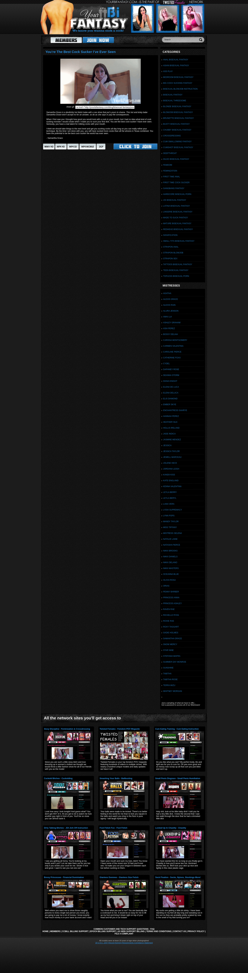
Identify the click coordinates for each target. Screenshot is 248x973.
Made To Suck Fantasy (175, 217)
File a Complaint (124, 934)
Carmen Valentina (173, 346)
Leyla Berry (170, 492)
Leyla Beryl (169, 498)
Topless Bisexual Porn (176, 276)
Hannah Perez (171, 416)
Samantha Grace (172, 638)
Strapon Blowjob (173, 253)
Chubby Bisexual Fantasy (177, 130)
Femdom (167, 165)
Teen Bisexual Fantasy (176, 270)
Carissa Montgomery (175, 340)
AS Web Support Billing (131, 931)
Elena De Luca (171, 387)
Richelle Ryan (171, 615)
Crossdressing (172, 136)
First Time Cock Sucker (176, 182)
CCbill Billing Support (75, 931)
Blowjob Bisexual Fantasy (178, 112)
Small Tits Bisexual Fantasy (179, 241)
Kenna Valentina (172, 486)
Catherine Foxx (172, 358)
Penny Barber (171, 592)
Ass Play (168, 71)
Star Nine (168, 650)
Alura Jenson (170, 311)
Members (55, 931)
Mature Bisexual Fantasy (177, 223)
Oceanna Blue (171, 574)
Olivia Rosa (169, 580)
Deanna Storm (171, 375)
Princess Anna (171, 597)
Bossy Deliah (170, 334)
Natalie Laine (170, 539)
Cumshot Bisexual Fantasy (178, 147)
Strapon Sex (170, 258)
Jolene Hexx (170, 463)
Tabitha (167, 673)
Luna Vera (168, 504)
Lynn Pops (169, 515)
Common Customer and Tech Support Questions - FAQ (124, 929)
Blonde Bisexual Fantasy (177, 106)
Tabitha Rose (170, 679)
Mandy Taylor (171, 521)
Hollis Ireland (171, 428)
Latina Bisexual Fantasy (176, 206)
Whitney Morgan (172, 691)
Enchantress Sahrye (175, 410)
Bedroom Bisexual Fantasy (178, 77)
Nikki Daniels (170, 556)
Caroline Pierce (172, 352)
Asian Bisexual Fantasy (176, 65)
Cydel (166, 363)
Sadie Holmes (170, 633)
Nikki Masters (171, 568)
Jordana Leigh (171, 469)
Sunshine (168, 668)
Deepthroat (170, 153)
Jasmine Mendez (172, 439)
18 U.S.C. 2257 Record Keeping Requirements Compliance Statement (124, 943)
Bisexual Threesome (174, 100)
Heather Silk (170, 422)
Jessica (167, 445)
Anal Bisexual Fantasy (175, 60)
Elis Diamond (170, 398)
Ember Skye (169, 404)
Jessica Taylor (171, 451)
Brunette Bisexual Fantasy (178, 118)
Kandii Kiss (169, 475)
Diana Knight (170, 381)
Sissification (170, 235)
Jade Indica (169, 434)
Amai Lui (167, 317)
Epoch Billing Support (103, 931)
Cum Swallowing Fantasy (177, 141)
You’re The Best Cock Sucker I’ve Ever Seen (81, 52)
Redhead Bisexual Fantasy (178, 229)
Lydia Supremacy (172, 510)
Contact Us (179, 931)
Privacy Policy (196, 931)
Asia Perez (169, 328)
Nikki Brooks (170, 551)
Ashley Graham (171, 322)
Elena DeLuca (170, 393)
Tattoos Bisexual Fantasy (177, 264)
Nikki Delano (170, 562)
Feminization (170, 171)
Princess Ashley (172, 603)
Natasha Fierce (171, 545)
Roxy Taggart (171, 627)
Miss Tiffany (170, 527)
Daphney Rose (171, 369)
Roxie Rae (168, 621)
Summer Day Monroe (174, 662)
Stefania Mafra (171, 656)
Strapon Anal (171, 247)
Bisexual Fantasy (172, 95)
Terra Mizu (169, 685)
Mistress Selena (172, 533)
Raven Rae (169, 609)
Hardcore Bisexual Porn (177, 194)
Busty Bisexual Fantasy (176, 124)
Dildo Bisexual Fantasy (176, 159)
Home (45, 931)
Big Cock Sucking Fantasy (177, 83)
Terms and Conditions (158, 931)
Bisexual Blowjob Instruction (180, 89)
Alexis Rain (169, 305)
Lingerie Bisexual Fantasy (178, 212)
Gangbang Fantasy (173, 188)
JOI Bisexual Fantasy (174, 200)
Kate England (171, 480)
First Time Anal (171, 177)
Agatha (167, 293)
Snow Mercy (170, 644)
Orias (166, 586)
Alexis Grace (170, 299)
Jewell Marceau (172, 457)
